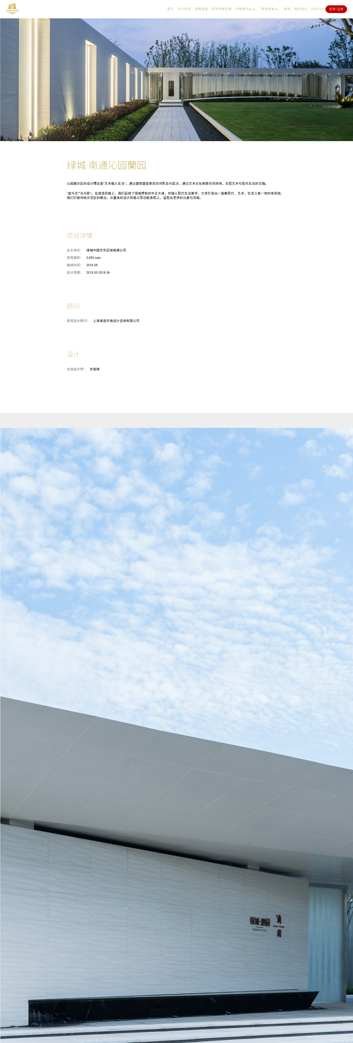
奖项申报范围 (221, 9)
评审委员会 (243, 9)
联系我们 (301, 9)
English (318, 9)
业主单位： (75, 250)
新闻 (287, 9)
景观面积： (75, 258)
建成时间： (75, 265)
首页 (170, 9)
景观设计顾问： (78, 321)
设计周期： (75, 273)
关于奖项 (184, 9)
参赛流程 (201, 9)
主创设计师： (77, 369)
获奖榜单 (268, 9)
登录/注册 (336, 9)
